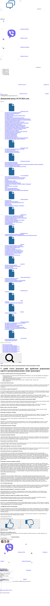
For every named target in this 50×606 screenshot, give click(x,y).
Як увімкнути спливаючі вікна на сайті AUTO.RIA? (15, 322)
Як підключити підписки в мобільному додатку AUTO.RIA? (17, 127)
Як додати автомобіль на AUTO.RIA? (12, 165)
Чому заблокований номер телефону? (12, 189)
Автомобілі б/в (14, 214)
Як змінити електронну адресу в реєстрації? (14, 325)
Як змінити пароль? (9, 116)
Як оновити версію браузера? (11, 324)
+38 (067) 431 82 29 (13, 84)
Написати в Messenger (16, 47)
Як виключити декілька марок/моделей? (13, 112)
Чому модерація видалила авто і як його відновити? (15, 177)
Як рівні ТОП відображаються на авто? (13, 266)
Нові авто (13, 244)
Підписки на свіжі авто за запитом (12, 130)
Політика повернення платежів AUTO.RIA (13, 281)
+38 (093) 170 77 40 (14, 93)
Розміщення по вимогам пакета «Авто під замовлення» (16, 217)
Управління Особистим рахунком (11, 278)
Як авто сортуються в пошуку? (11, 265)
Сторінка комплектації (9, 253)
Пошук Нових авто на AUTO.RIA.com (12, 254)
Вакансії (13, 311)
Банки (13, 300)
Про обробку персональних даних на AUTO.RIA (14, 148)
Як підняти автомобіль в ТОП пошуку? (13, 132)
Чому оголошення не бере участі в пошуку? (13, 222)
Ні (30, 523)
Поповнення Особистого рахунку (11, 201)
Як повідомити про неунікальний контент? (11, 346)
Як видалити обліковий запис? (11, 134)
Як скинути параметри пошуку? (11, 136)
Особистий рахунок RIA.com (11, 279)
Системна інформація (16, 321)
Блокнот (6, 179)
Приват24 (7, 301)
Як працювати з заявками (10, 248)
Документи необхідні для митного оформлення (14, 234)
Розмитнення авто (15, 233)
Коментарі (7, 185)
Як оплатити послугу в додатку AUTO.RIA (13, 129)
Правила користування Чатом (11, 340)
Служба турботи (9, 95)
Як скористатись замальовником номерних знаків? (15, 115)
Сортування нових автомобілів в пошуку (13, 249)
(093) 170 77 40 (9, 592)
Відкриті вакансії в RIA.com (10, 312)
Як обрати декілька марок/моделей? (12, 113)
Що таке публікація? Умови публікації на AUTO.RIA (15, 166)
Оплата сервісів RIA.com (16, 277)
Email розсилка (8, 203)
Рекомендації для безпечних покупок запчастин (14, 178)
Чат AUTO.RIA (15, 338)
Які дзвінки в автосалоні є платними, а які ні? (14, 250)
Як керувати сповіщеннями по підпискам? (13, 124)
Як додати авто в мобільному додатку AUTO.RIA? (15, 138)
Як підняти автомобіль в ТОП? (11, 268)
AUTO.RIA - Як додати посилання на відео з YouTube (15, 328)
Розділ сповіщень (8, 204)
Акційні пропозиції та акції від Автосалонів (14, 251)
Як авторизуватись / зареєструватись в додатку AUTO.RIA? (17, 123)
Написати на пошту (15, 56)
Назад (1, 363)
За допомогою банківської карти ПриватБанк (14, 302)
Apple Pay (7, 291)
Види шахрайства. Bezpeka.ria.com (12, 176)
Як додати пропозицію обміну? (11, 188)
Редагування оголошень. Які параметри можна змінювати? (16, 190)
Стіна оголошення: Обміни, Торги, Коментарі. (14, 216)
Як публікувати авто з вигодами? (11, 221)
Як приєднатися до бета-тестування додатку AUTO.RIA (16, 131)
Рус (1, 101)
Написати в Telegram (16, 29)
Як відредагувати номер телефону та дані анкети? (15, 126)
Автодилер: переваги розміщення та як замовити (14, 220)
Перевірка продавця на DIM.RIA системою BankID (15, 280)
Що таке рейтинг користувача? (11, 162)
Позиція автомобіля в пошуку (11, 218)
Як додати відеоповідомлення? (11, 133)
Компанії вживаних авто (10, 224)
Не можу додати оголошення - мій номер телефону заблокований (18, 183)
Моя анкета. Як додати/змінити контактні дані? (14, 202)
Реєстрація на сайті (15, 147)
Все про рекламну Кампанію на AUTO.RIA (13, 245)
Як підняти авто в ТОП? (7, 344)
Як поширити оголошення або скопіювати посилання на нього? (17, 118)
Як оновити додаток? (9, 114)
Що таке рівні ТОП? (9, 267)
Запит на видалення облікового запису (12, 120)
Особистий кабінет (15, 199)
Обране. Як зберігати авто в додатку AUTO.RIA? (14, 121)
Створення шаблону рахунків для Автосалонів (14, 246)
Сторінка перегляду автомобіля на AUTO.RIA (14, 215)
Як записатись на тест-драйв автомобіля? (13, 252)
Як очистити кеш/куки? (9, 329)
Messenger (17, 561)
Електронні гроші (15, 290)
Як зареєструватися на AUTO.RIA (12, 151)
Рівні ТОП (14, 264)
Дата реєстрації (8, 200)
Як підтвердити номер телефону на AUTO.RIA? (14, 205)
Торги (6, 187)
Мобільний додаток (15, 111)
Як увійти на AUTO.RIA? (10, 150)
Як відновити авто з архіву (10, 180)
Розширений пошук (9, 223)
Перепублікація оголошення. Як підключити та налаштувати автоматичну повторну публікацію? (24, 164)
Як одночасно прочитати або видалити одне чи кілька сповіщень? (18, 119)
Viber (12, 552)
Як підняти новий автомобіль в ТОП (12, 247)
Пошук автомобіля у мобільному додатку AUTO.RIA (15, 128)
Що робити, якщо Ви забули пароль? (12, 152)
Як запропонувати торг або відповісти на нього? (14, 117)
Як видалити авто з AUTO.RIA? (11, 186)
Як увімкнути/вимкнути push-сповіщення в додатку (15, 125)
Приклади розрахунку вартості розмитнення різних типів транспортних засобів (21, 235)
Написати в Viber (15, 38)
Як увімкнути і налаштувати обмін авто (13, 182)
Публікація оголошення (16, 161)
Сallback (16, 579)
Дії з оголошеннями (15, 175)
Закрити (6, 94)
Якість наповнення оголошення (11, 163)
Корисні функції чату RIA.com (11, 181)
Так (10, 523)
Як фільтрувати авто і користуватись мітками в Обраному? (16, 137)
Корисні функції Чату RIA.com (11, 339)
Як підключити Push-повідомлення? (12, 326)
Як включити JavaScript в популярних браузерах (14, 327)
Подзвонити (19, 570)
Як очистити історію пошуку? (11, 135)
